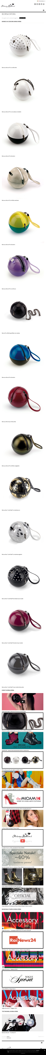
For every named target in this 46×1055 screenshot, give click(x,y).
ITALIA (41, 1)
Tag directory (41, 1036)
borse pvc (9, 1037)
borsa (8, 1036)
